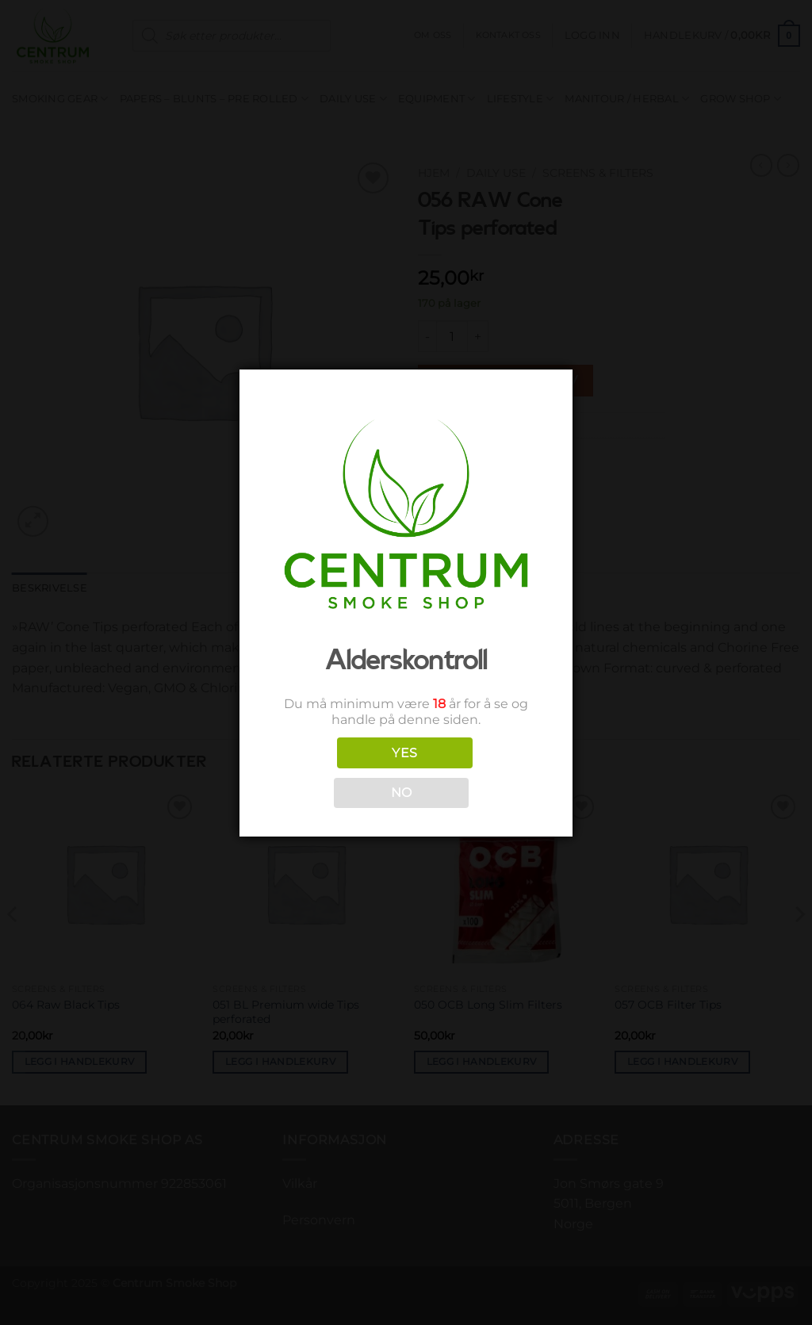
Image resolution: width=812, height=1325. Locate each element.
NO (401, 792)
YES (404, 752)
